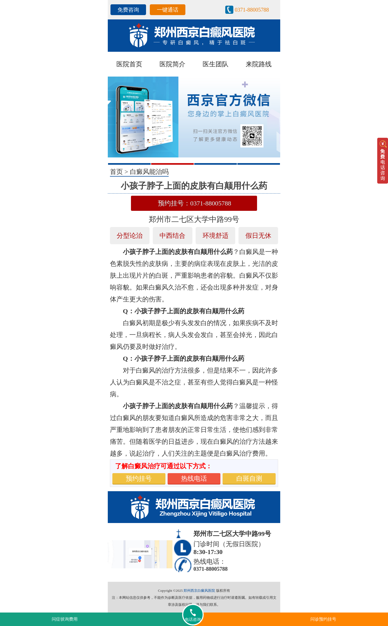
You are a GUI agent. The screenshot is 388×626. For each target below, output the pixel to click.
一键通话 (167, 10)
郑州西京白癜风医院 (199, 591)
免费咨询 (128, 10)
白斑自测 (249, 478)
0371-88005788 (252, 10)
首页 (116, 171)
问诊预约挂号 (323, 619)
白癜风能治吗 (149, 171)
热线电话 (194, 478)
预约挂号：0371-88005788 (194, 203)
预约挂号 (139, 478)
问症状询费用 (65, 619)
